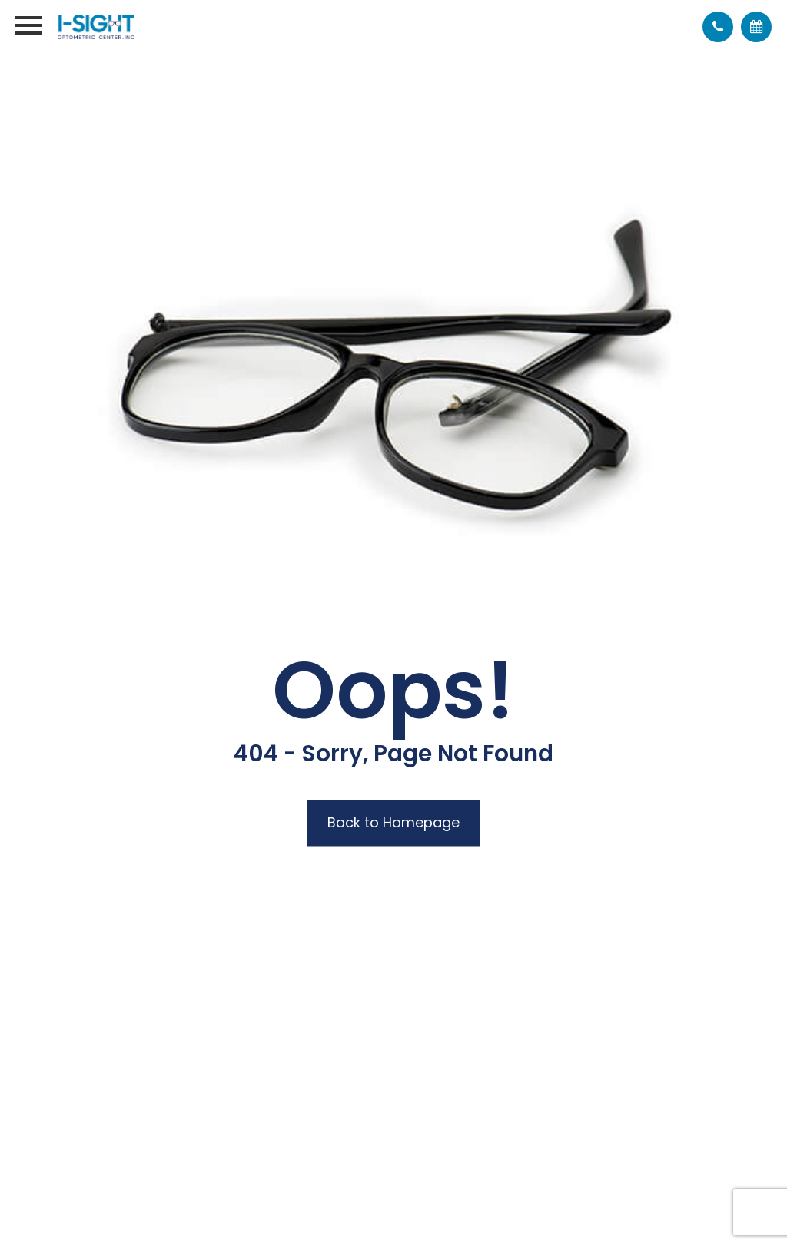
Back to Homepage (393, 823)
